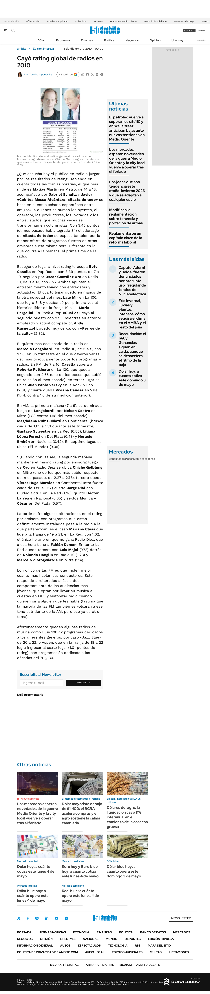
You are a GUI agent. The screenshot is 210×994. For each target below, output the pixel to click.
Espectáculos (89, 945)
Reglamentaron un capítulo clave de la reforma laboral (125, 238)
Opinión (155, 40)
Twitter (19, 918)
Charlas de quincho (57, 21)
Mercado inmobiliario (155, 21)
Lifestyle (68, 939)
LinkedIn (46, 918)
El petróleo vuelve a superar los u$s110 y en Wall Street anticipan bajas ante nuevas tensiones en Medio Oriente (127, 128)
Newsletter (201, 40)
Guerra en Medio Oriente (123, 21)
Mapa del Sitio (159, 945)
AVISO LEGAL (95, 952)
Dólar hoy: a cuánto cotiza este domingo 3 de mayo (132, 378)
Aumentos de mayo (184, 21)
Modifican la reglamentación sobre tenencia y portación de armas (126, 216)
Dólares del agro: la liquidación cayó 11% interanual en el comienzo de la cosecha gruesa (127, 817)
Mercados (181, 932)
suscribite (189, 30)
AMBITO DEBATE (139, 964)
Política (109, 40)
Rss (137, 945)
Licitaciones (179, 952)
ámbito (22, 48)
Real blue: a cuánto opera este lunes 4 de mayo (80, 895)
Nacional (90, 939)
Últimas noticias (52, 932)
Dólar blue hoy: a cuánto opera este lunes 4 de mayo (33, 895)
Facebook (28, 918)
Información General (35, 945)
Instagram (37, 918)
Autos (65, 945)
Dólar (41, 40)
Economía (63, 40)
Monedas (114, 459)
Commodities (137, 459)
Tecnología (117, 945)
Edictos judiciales (127, 952)
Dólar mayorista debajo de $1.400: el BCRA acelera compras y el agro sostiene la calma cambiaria (82, 813)
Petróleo (98, 21)
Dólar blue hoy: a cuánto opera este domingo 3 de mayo (124, 871)
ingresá (201, 30)
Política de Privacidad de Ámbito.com (47, 952)
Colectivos (80, 21)
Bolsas (124, 459)
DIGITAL (64, 964)
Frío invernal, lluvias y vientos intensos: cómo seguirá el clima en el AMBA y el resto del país (132, 314)
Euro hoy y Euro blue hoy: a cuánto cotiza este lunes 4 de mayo (80, 871)
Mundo (111, 939)
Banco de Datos (153, 932)
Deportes (133, 939)
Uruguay (177, 40)
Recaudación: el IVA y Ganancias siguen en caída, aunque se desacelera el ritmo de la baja (132, 349)
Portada (24, 932)
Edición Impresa (161, 939)
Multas (156, 952)
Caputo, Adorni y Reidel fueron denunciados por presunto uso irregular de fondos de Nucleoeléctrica (132, 280)
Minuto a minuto (30, 798)
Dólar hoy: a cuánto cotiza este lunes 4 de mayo (35, 871)
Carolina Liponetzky (40, 74)
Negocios (132, 40)
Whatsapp (66, 918)
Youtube (57, 918)
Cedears (150, 459)
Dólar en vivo (33, 21)
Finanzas (87, 40)
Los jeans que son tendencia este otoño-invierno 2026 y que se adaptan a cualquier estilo (127, 190)
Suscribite (83, 682)
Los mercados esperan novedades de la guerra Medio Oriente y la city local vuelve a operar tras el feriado (127, 160)
